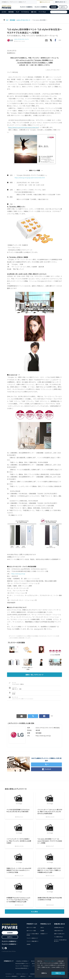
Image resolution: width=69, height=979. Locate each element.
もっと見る (34, 911)
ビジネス (4, 12)
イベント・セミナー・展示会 (18, 684)
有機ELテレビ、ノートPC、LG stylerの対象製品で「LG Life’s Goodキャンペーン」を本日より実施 (19, 870)
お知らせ (42, 927)
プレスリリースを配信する (26, 7)
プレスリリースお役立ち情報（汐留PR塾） (33, 934)
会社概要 (42, 930)
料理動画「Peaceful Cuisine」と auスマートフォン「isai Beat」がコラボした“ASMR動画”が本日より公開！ (18, 899)
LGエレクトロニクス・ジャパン (21, 39)
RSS (30, 976)
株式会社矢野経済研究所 (21, 968)
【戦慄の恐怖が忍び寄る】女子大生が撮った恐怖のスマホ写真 (50, 898)
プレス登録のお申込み (58, 936)
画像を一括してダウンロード (34, 674)
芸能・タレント (15, 689)
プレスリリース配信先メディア (32, 938)
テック (17, 12)
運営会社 (23, 976)
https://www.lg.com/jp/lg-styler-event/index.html (23, 127)
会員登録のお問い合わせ (59, 927)
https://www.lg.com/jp (18, 574)
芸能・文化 (33, 12)
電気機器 (12, 20)
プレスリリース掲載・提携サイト (32, 941)
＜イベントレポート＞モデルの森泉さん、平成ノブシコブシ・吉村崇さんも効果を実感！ (19, 841)
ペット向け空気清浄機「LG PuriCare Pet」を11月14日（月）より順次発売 (18, 810)
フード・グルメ (42, 12)
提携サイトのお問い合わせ (59, 933)
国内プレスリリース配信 (31, 927)
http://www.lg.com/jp (43, 735)
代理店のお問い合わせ (58, 930)
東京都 (13, 693)
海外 (60, 2)
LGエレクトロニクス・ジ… (24, 20)
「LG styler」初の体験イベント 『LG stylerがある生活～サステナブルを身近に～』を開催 (50, 841)
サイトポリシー (9, 973)
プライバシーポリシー (50, 961)
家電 (20, 689)
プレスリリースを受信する (40, 7)
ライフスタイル (25, 12)
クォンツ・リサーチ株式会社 (21, 965)
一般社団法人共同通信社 (21, 961)
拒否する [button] (44, 973)
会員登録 (53, 7)
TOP (7, 20)
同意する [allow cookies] (58, 973)
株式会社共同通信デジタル (21, 963)
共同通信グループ (43, 933)
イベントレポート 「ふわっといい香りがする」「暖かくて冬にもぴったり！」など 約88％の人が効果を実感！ (50, 811)
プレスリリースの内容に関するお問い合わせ (60, 940)
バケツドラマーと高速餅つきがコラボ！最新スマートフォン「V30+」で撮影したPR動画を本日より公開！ (49, 870)
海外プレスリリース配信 (31, 930)
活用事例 (28, 944)
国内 (44, 2)
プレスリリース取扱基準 (11, 976)
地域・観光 (11, 12)
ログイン (63, 7)
